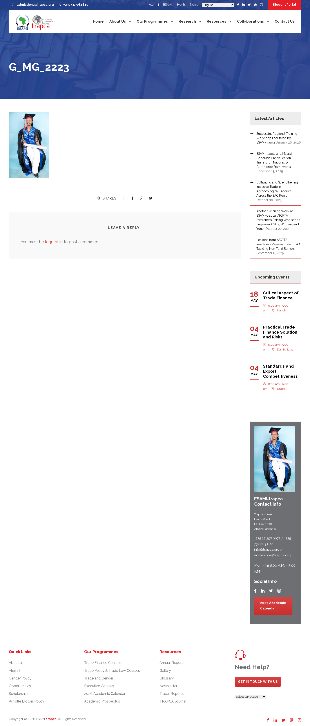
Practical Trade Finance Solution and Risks (280, 332)
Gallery (165, 670)
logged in (54, 241)
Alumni (154, 4)
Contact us (285, 21)
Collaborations (250, 21)
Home (98, 21)
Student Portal (284, 4)
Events (181, 4)
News (194, 4)
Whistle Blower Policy (26, 701)
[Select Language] (218, 5)
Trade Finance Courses (102, 663)
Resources (216, 21)
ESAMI (167, 4)
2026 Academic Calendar (104, 694)
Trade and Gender (98, 678)
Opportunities (20, 686)
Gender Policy (20, 678)
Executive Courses (99, 686)
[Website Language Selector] (250, 696)
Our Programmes (152, 21)
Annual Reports (172, 663)
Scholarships (19, 694)
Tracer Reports (172, 694)
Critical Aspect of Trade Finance (281, 295)
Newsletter (168, 686)
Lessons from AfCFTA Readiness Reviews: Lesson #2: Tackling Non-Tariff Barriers (278, 244)
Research (187, 21)
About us (117, 21)
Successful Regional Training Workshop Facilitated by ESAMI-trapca (276, 138)
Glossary (167, 678)
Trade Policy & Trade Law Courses (112, 670)
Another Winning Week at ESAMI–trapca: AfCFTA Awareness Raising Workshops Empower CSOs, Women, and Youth (278, 219)
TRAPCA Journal (173, 701)
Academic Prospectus (102, 701)
